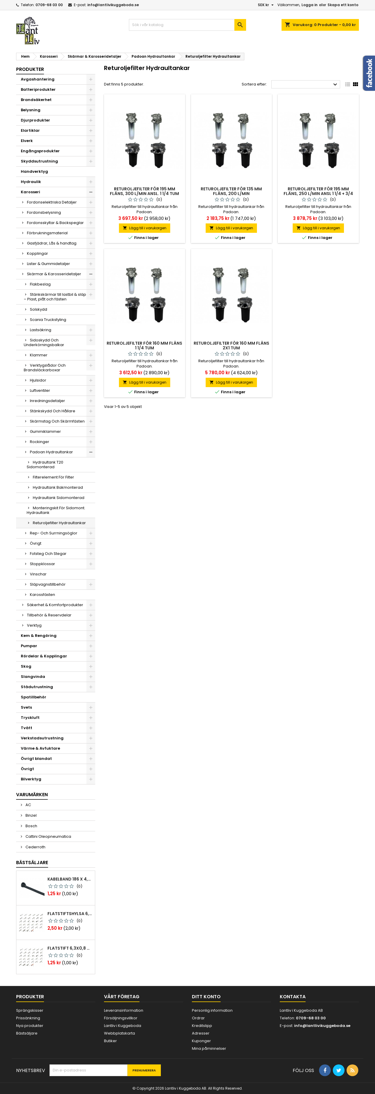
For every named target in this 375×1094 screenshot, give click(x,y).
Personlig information (212, 1010)
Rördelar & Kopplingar (44, 656)
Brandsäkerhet (36, 99)
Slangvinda (33, 676)
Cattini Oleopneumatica (48, 836)
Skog (26, 666)
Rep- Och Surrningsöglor (53, 533)
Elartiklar (30, 130)
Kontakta (293, 996)
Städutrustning (37, 687)
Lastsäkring (40, 330)
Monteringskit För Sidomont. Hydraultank (56, 510)
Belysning (30, 110)
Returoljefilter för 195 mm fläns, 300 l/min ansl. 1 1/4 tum (144, 191)
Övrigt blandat (36, 758)
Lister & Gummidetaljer (48, 263)
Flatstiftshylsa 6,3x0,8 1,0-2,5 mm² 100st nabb (70, 913)
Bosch (31, 826)
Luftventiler (40, 390)
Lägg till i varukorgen (144, 227)
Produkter (30, 69)
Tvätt (26, 728)
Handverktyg (34, 171)
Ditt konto (206, 996)
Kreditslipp (202, 1025)
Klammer (38, 355)
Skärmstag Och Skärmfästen (57, 421)
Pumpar (29, 646)
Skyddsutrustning (39, 161)
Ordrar (198, 1018)
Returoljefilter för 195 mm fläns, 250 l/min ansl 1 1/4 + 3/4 (318, 191)
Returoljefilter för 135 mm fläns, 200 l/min (231, 191)
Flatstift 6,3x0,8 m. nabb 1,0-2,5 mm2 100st (70, 948)
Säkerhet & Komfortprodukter (55, 605)
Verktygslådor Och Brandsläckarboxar (45, 368)
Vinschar (38, 574)
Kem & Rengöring (39, 635)
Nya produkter (29, 1025)
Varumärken (32, 794)
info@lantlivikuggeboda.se (113, 4)
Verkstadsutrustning (42, 738)
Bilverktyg (31, 779)
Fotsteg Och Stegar (48, 553)
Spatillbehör (33, 697)
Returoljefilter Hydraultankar (59, 523)
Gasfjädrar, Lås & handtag (51, 243)
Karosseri (30, 192)
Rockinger (39, 442)
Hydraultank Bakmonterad (58, 487)
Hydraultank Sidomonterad (58, 497)
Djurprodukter (35, 120)
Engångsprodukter (40, 151)
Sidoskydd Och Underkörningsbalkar (44, 342)
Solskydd (38, 309)
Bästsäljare (32, 862)
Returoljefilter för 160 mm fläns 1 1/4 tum (144, 345)
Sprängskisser (29, 1010)
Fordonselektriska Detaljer (52, 202)
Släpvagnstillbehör (48, 584)
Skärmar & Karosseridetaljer (54, 274)
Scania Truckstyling (48, 319)
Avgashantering (37, 79)
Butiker (110, 1041)
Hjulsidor (38, 380)
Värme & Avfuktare (40, 748)
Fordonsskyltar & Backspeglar (55, 222)
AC (28, 805)
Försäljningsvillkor (120, 1018)
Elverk (27, 140)
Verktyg (34, 625)
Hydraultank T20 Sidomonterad (45, 464)
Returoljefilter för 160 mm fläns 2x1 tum (231, 345)
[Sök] (187, 25)
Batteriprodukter (38, 89)
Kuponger (201, 1041)
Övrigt (35, 543)
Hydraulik (31, 181)
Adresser (200, 1033)
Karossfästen (42, 594)
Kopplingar (37, 253)
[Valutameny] (266, 5)
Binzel (31, 815)
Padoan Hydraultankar (51, 452)
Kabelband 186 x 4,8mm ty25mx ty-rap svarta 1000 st (70, 879)
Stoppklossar (42, 564)
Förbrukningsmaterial (47, 233)
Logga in (309, 4)
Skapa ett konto (343, 4)
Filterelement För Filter (53, 477)
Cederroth (35, 847)
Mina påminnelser (209, 1048)
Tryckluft (30, 717)
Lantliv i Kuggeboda (122, 1025)
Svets (26, 707)
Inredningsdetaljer (47, 401)
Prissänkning (28, 1018)
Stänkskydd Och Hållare (52, 411)
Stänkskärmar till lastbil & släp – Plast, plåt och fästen (55, 297)
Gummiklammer (45, 431)
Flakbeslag (40, 284)
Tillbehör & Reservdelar (49, 615)
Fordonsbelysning (44, 212)
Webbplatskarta (119, 1033)
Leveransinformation (123, 1010)
